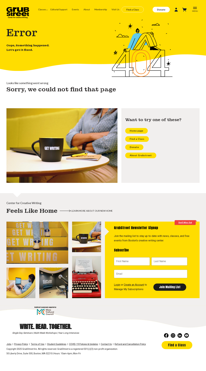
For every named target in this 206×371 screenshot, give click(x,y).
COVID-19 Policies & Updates (83, 344)
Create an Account (134, 284)
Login (117, 284)
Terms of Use (37, 344)
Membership (100, 9)
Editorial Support (59, 9)
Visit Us (115, 9)
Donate (161, 9)
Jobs (8, 344)
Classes (42, 9)
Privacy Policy (21, 344)
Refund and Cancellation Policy (130, 344)
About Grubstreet (141, 155)
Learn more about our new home (92, 210)
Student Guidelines (56, 344)
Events (75, 9)
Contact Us (106, 344)
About (87, 9)
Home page (136, 130)
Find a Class (132, 9)
